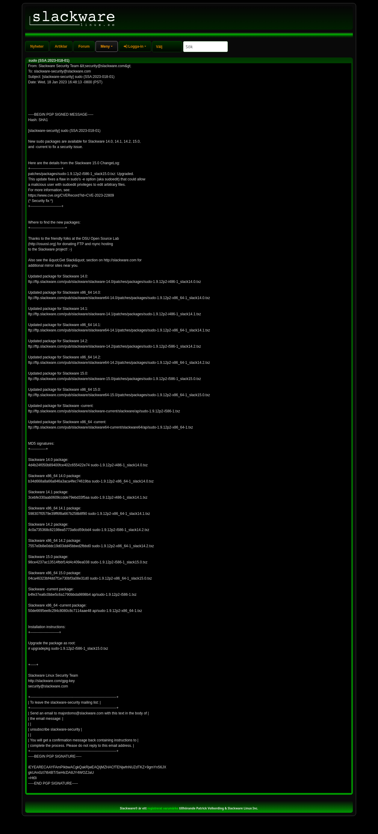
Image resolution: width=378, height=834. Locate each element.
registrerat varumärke (162, 808)
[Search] (205, 46)
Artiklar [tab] (61, 46)
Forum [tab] (84, 46)
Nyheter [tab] (37, 46)
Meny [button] (105, 46)
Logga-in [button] (133, 46)
